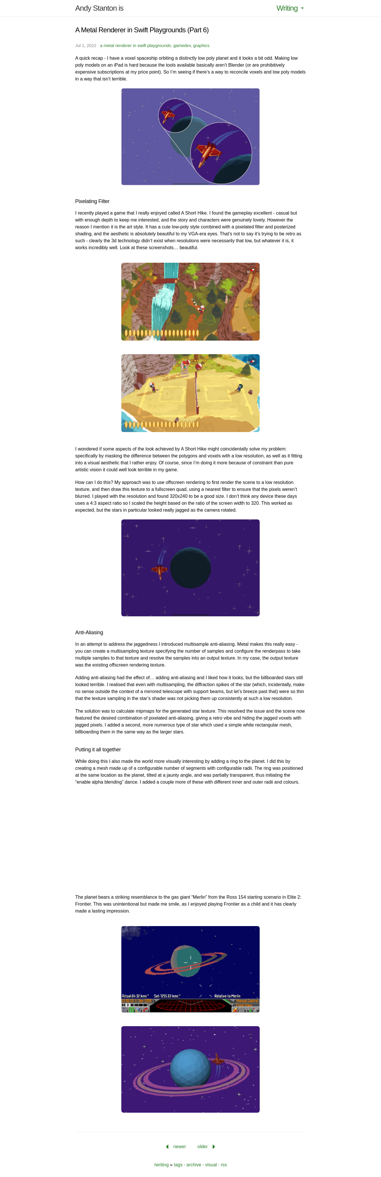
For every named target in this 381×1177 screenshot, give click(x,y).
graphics (201, 45)
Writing (291, 8)
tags (178, 1164)
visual (211, 1164)
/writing (161, 1164)
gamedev (182, 45)
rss (224, 1164)
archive (193, 1164)
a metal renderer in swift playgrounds (135, 45)
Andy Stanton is (99, 8)
